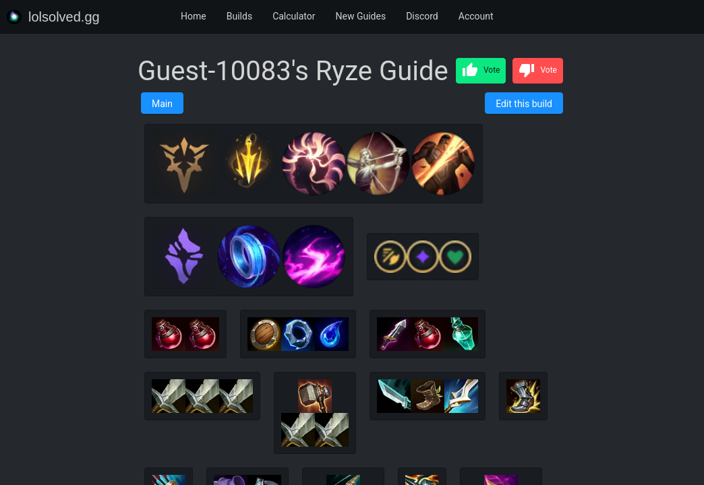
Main (162, 103)
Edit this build (524, 103)
